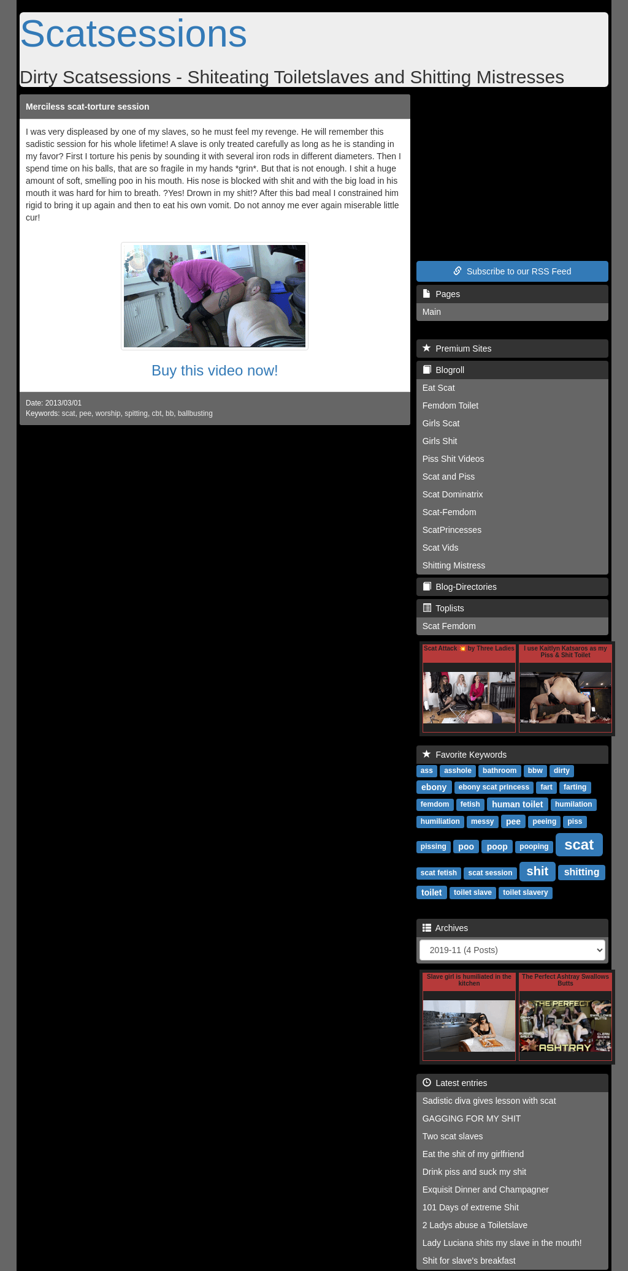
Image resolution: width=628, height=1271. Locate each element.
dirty (562, 770)
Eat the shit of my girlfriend (473, 1154)
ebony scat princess (494, 787)
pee (85, 413)
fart (546, 787)
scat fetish (439, 873)
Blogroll (443, 370)
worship (108, 413)
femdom (435, 804)
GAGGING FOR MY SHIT (472, 1118)
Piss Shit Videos (453, 459)
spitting (136, 413)
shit (538, 871)
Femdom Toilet (451, 405)
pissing (433, 846)
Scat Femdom (449, 626)
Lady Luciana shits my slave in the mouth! (502, 1243)
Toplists (443, 608)
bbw (535, 770)
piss (574, 821)
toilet (431, 892)
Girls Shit (440, 441)
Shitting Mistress (454, 565)
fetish (470, 804)
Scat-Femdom (450, 512)
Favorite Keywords (465, 755)
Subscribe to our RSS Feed (512, 271)
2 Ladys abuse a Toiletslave (475, 1225)
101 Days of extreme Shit (471, 1207)
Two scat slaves (453, 1136)
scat (68, 413)
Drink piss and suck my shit (475, 1172)
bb (170, 413)
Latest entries (455, 1083)
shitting (582, 872)
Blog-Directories (460, 587)
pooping (533, 846)
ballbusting (195, 413)
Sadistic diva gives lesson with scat (489, 1101)
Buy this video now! (214, 370)
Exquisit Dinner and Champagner (486, 1189)
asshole (458, 770)
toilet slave (473, 892)
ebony (433, 786)
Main (432, 312)
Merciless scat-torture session (88, 106)
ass (427, 770)
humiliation (440, 821)
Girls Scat (441, 423)
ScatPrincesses (452, 530)
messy (482, 821)
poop (497, 846)
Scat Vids (441, 548)
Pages (441, 294)
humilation (573, 804)
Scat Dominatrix (453, 494)
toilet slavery (525, 892)
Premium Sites (457, 348)
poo (466, 846)
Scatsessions (133, 33)
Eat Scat (439, 388)
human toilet (517, 804)
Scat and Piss (449, 476)
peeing (545, 821)
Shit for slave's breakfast (469, 1260)
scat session (490, 873)
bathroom (499, 770)
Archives (446, 928)
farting (575, 787)
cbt (157, 413)
